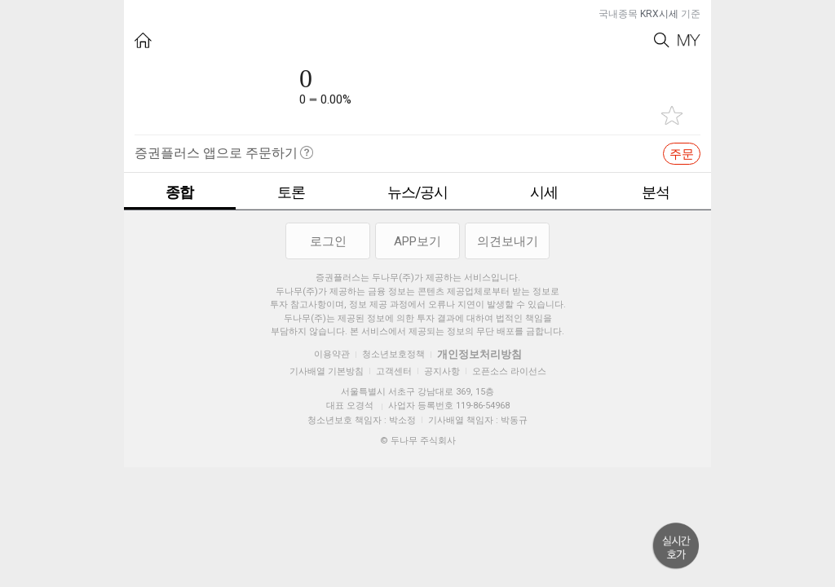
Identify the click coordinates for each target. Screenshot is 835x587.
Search (661, 40)
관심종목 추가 (672, 115)
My (689, 40)
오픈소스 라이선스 (509, 371)
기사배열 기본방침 (326, 371)
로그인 (328, 241)
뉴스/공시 (417, 192)
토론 (291, 192)
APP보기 (417, 241)
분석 (655, 192)
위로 (676, 546)
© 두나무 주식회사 (418, 440)
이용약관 (332, 354)
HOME (143, 40)
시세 (544, 192)
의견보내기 (507, 241)
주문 (681, 154)
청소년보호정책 (393, 354)
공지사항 (442, 371)
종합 (179, 192)
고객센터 (394, 371)
